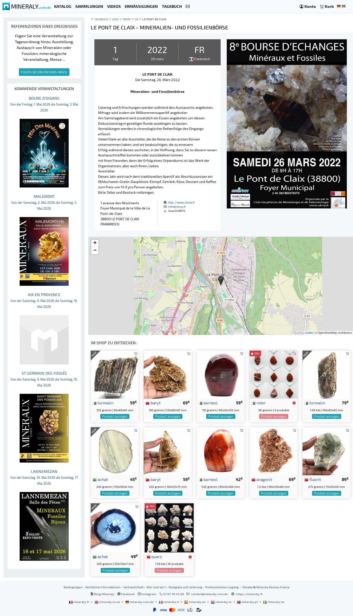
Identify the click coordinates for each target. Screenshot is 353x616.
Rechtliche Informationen (103, 587)
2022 (115, 19)
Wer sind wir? (156, 587)
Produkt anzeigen (114, 416)
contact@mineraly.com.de (209, 594)
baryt (153, 402)
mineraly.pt (247, 601)
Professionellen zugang (222, 587)
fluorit (312, 479)
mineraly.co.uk (108, 601)
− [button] (95, 250)
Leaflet (309, 332)
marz (127, 19)
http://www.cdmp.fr (181, 202)
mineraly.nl (221, 601)
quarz (154, 556)
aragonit (262, 479)
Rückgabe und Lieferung (185, 587)
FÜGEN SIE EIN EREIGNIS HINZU (44, 72)
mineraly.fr (79, 601)
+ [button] (95, 243)
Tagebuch (101, 19)
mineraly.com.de (139, 601)
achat (100, 479)
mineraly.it (169, 601)
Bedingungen (73, 587)
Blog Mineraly (102, 594)
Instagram (147, 594)
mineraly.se (273, 601)
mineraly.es (195, 601)
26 (137, 19)
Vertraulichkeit (133, 587)
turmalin (103, 402)
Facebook (126, 594)
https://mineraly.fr (249, 594)
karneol (208, 402)
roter (259, 402)
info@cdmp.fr (177, 206)
